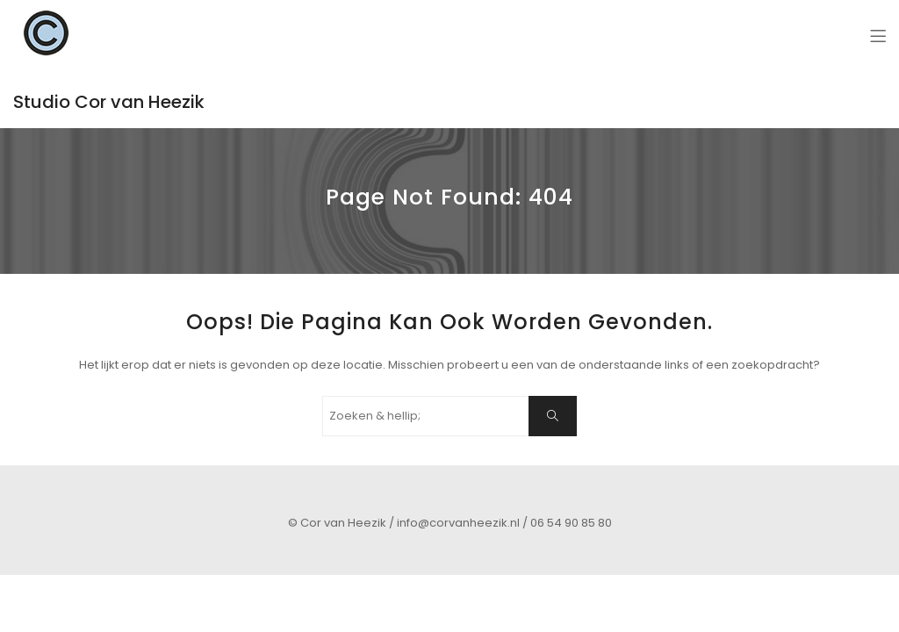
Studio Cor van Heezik (109, 102)
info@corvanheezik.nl (458, 522)
